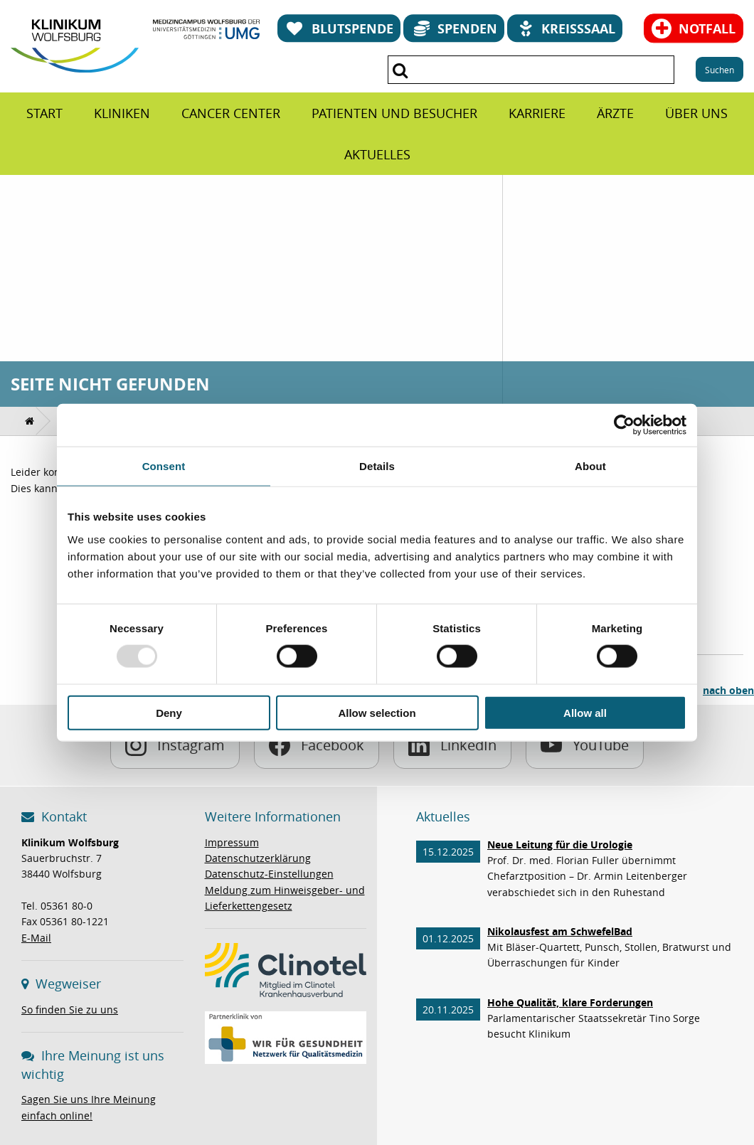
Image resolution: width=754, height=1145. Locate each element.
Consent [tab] (164, 466)
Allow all (585, 712)
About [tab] (590, 466)
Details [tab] (377, 466)
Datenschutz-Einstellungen (269, 873)
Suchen (719, 69)
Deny (169, 712)
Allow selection (376, 712)
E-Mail (36, 937)
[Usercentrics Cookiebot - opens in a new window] (624, 425)
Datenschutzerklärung (258, 858)
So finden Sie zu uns (69, 1009)
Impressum (232, 842)
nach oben (728, 690)
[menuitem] (44, 113)
